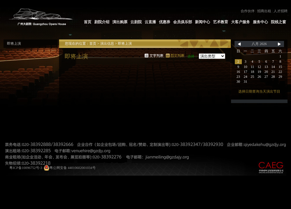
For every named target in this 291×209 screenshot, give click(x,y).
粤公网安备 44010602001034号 (70, 168)
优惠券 (164, 22)
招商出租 (264, 11)
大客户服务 (240, 22)
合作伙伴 (248, 11)
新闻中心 (202, 22)
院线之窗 (278, 22)
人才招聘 (281, 11)
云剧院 (136, 22)
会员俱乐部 (182, 22)
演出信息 (107, 44)
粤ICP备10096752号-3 (25, 168)
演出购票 (119, 22)
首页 (87, 22)
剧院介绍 (101, 22)
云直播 (150, 22)
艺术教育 (220, 22)
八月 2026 (259, 44)
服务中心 (260, 22)
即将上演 (14, 44)
